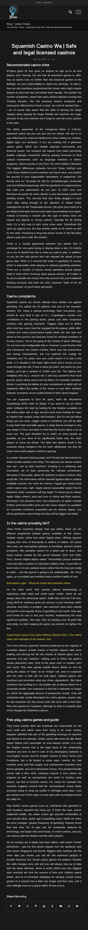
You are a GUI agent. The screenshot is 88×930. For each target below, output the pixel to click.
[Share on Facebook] (11, 906)
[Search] (68, 12)
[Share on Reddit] (69, 906)
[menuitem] (68, 12)
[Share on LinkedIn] (44, 906)
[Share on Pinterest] (36, 906)
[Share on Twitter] (19, 906)
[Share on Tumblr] (52, 906)
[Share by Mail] (77, 906)
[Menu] (76, 12)
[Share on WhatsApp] (27, 906)
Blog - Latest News (18, 23)
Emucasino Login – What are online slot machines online (38, 583)
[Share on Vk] (61, 906)
